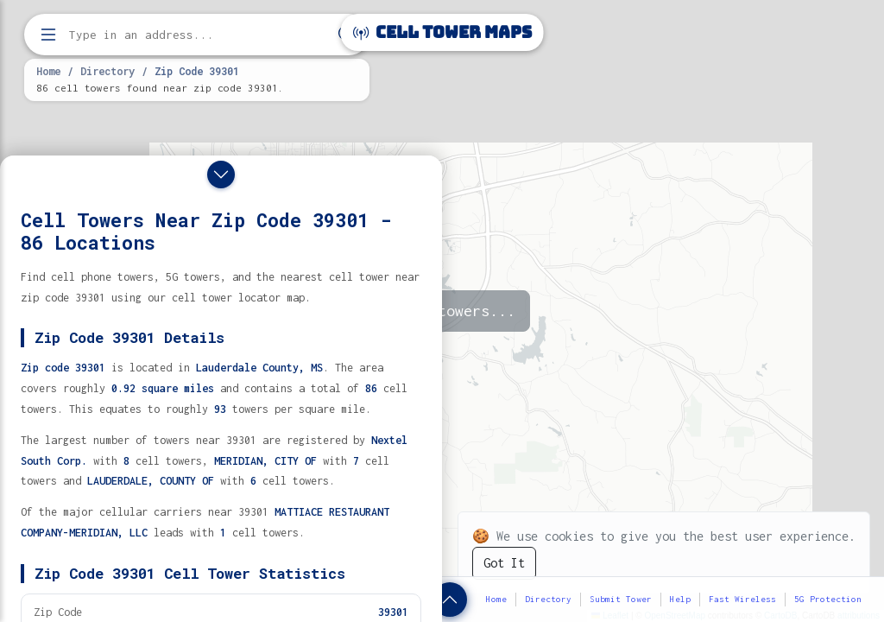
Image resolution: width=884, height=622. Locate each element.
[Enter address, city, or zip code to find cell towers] (198, 35)
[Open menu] (48, 34)
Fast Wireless (742, 599)
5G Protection (828, 599)
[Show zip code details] (450, 599)
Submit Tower (621, 599)
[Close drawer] (221, 174)
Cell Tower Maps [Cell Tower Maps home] (442, 32)
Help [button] (680, 599)
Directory (107, 71)
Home (48, 71)
